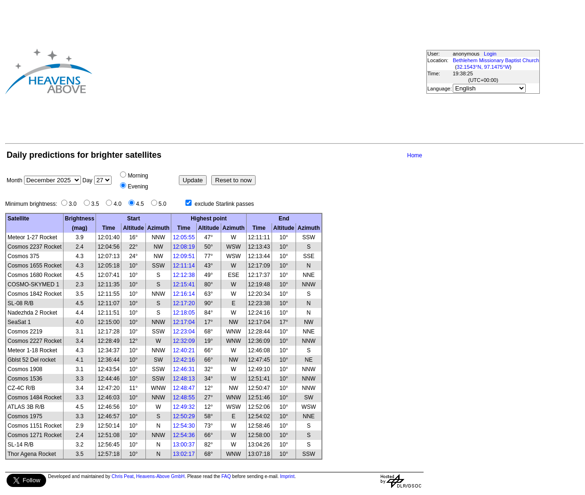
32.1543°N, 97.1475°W (483, 67)
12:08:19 (184, 246)
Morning (138, 175)
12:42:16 (184, 360)
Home (414, 155)
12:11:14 (184, 265)
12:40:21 (184, 350)
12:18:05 (184, 312)
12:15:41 (184, 284)
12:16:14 (184, 294)
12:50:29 (184, 416)
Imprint (287, 476)
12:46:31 (184, 369)
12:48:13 (184, 378)
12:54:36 (184, 435)
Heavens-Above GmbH (160, 476)
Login (490, 54)
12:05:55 (184, 237)
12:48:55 (184, 397)
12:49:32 (184, 407)
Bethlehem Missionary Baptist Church (496, 60)
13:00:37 (184, 444)
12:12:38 (184, 275)
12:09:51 (184, 256)
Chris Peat (123, 476)
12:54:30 (184, 425)
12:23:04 (184, 331)
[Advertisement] (240, 71)
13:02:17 (184, 454)
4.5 (142, 204)
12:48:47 (184, 388)
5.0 (165, 204)
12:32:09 (184, 341)
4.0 (119, 204)
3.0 (75, 204)
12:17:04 (184, 322)
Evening (138, 186)
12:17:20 (184, 303)
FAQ (226, 476)
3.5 (97, 204)
